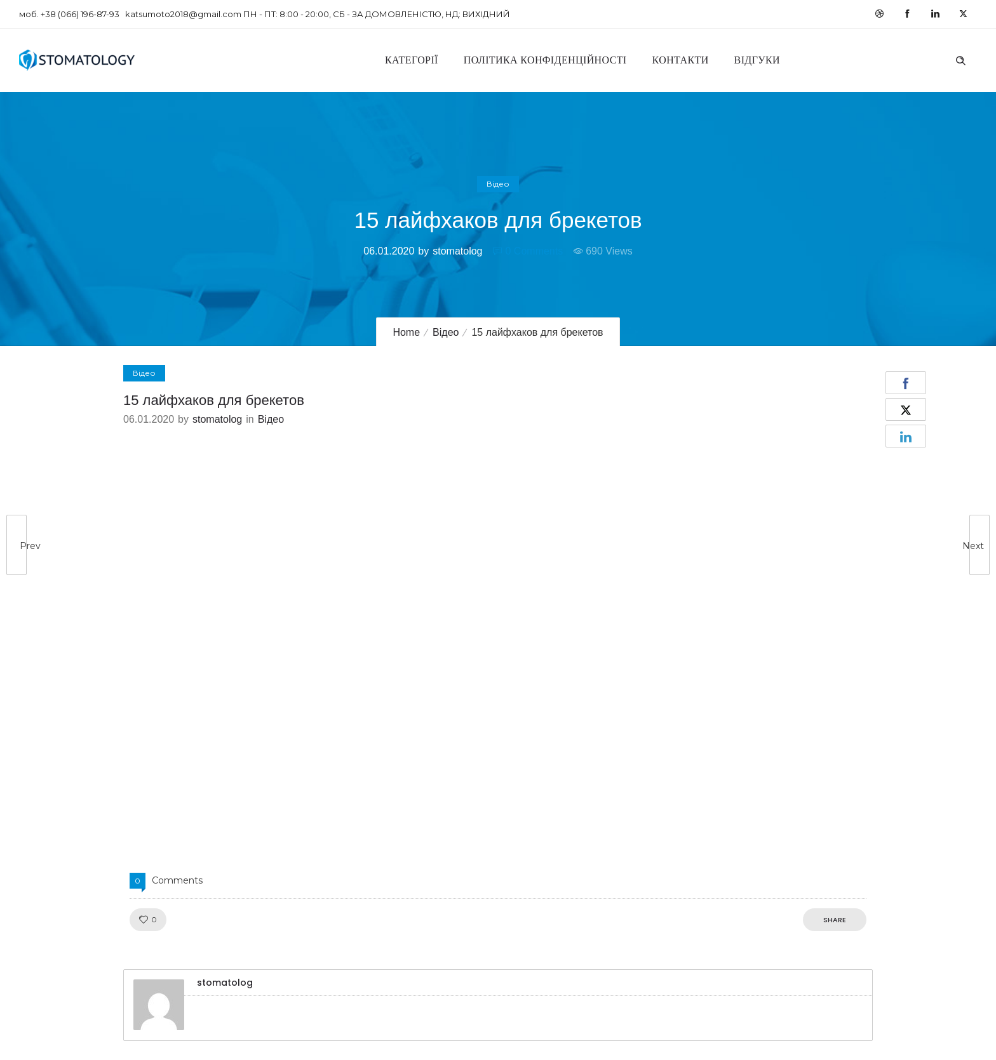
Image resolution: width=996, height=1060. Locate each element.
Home (406, 332)
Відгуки (757, 60)
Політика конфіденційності (545, 60)
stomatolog (457, 251)
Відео (446, 332)
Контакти (680, 60)
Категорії (411, 60)
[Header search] (960, 59)
